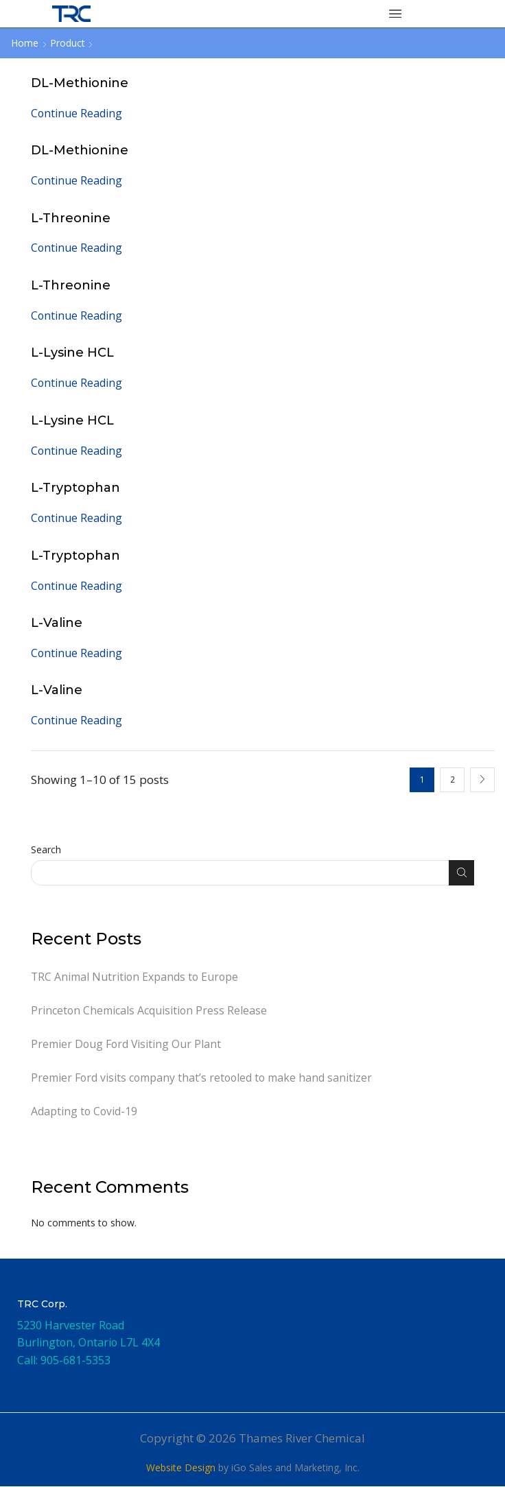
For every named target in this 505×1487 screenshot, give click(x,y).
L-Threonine (71, 218)
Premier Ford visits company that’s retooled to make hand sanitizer (201, 1078)
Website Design (180, 1468)
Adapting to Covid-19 (84, 1111)
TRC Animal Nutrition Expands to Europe (134, 976)
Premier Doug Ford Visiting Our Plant (126, 1043)
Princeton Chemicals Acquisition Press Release (149, 1010)
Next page (482, 780)
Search (46, 849)
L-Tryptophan (76, 487)
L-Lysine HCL (72, 352)
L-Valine (56, 622)
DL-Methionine (79, 83)
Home (24, 42)
